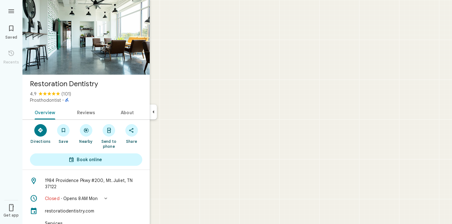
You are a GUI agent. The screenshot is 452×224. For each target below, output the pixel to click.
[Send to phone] (108, 136)
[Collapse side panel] (153, 112)
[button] (86, 198)
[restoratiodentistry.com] (86, 211)
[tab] (43, 112)
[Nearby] (86, 133)
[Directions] (40, 133)
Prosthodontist (45, 100)
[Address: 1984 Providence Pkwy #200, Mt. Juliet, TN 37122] (86, 183)
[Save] (63, 133)
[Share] (131, 133)
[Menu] (11, 10)
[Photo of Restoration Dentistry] (86, 37)
